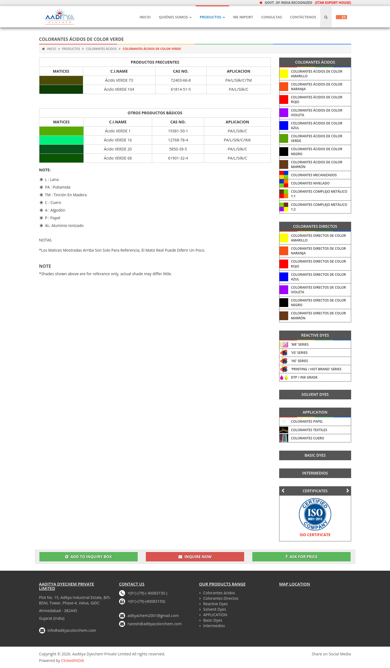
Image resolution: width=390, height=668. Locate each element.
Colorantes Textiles (309, 430)
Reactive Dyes (315, 335)
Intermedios (315, 473)
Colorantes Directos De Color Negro (318, 302)
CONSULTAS (271, 17)
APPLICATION (315, 412)
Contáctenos (303, 17)
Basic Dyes (315, 455)
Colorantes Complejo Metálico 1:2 (319, 207)
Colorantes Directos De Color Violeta (318, 289)
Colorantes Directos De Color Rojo (318, 263)
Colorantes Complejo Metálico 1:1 (319, 193)
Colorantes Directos (315, 226)
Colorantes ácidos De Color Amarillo (316, 73)
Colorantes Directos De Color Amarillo (318, 238)
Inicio (145, 17)
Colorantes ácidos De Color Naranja (316, 86)
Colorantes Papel (307, 421)
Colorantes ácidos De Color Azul (316, 125)
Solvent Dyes (315, 394)
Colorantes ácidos (101, 49)
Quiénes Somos (175, 17)
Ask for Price (301, 556)
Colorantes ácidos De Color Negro (316, 151)
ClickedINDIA (72, 660)
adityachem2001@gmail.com (153, 615)
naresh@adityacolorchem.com (155, 623)
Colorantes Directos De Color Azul (318, 277)
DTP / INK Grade (304, 377)
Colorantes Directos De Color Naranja (318, 250)
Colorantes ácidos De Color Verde (316, 138)
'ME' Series (300, 344)
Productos (212, 17)
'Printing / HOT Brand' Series (316, 369)
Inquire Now (195, 556)
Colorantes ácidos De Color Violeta (316, 112)
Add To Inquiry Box (88, 556)
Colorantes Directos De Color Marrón (318, 315)
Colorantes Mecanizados (314, 175)
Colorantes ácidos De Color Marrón (316, 164)
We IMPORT (243, 17)
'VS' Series (299, 352)
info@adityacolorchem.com (71, 630)
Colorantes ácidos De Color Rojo (316, 99)
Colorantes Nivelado (310, 183)
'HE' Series (299, 361)
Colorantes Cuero (307, 438)
